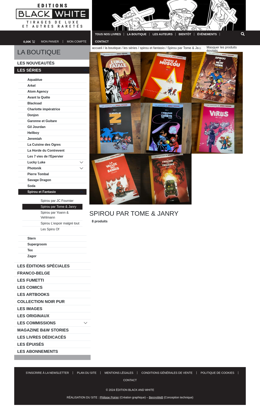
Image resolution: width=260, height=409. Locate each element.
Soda (31, 186)
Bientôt (185, 34)
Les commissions (36, 323)
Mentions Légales (119, 372)
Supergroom (37, 244)
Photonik (34, 168)
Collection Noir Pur (41, 301)
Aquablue (34, 79)
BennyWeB (156, 397)
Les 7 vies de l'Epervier (45, 156)
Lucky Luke (36, 162)
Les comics (29, 287)
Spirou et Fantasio (41, 192)
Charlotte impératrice (43, 109)
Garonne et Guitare (42, 121)
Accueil (97, 48)
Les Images (29, 308)
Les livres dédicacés (41, 337)
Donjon (33, 115)
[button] (242, 34)
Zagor (31, 256)
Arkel (31, 85)
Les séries (29, 70)
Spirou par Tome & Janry (58, 206)
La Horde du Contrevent (45, 150)
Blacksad (34, 103)
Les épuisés (30, 344)
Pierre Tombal (38, 174)
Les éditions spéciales (43, 266)
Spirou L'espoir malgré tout (60, 223)
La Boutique (136, 34)
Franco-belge (33, 273)
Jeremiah (34, 138)
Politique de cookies (217, 372)
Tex (30, 250)
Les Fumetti (30, 280)
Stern (31, 238)
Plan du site (86, 372)
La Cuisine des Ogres (44, 144)
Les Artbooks (33, 294)
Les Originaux (33, 316)
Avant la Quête (38, 97)
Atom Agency (37, 91)
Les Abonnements (37, 351)
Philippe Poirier (109, 397)
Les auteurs (162, 34)
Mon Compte (77, 41)
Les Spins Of (50, 229)
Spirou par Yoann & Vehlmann (55, 215)
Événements (207, 34)
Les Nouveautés (35, 63)
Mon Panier (50, 41)
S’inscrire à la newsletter (47, 372)
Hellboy (33, 133)
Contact (102, 41)
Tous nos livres (108, 34)
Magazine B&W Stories (43, 330)
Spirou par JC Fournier (57, 200)
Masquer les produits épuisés (222, 49)
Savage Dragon (39, 180)
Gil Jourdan (36, 127)
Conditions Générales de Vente (166, 372)
